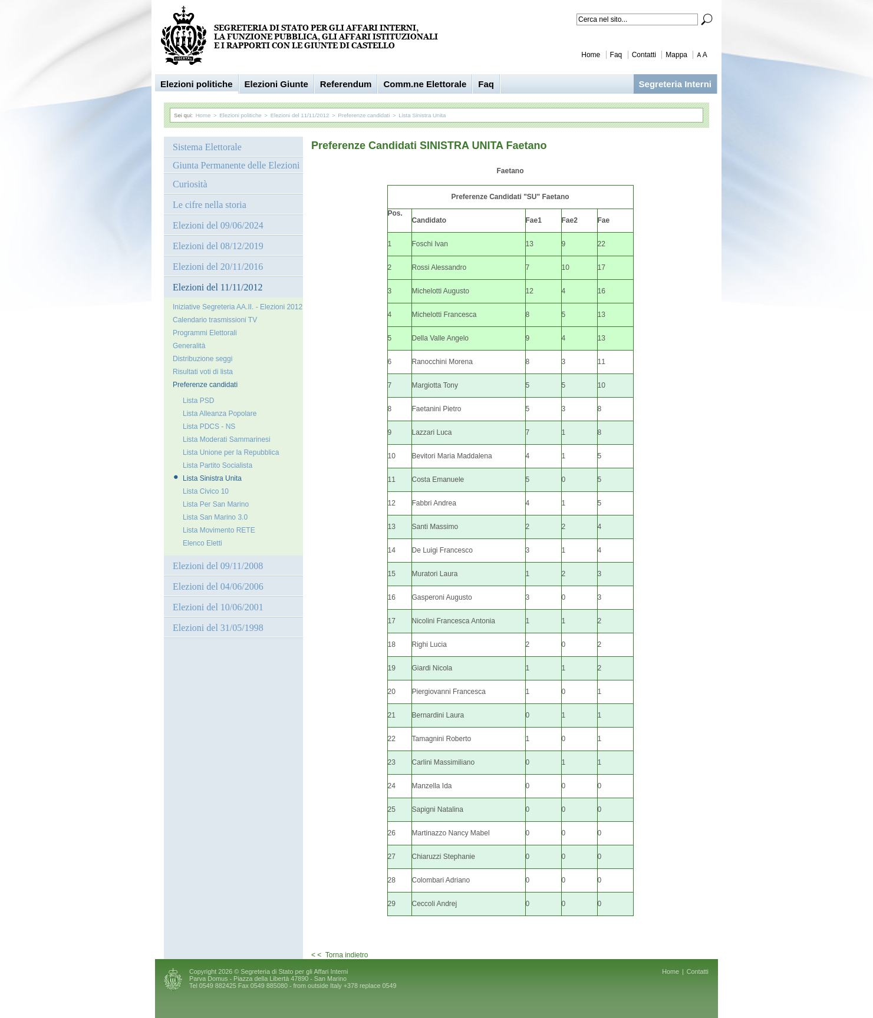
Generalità (189, 346)
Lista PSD (198, 400)
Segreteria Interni (675, 84)
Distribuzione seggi (202, 359)
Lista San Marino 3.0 (215, 517)
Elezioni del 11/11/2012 (300, 115)
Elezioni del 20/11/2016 (218, 267)
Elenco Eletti (202, 543)
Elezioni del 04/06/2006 (218, 586)
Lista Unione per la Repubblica (231, 452)
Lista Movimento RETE (219, 530)
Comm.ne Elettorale (424, 84)
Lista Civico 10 (206, 491)
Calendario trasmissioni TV (215, 320)
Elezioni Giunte (276, 84)
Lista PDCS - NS (209, 426)
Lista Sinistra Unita (422, 115)
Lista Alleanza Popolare (219, 413)
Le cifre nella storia (209, 205)
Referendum (346, 84)
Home (590, 55)
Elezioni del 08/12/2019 (218, 246)
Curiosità (190, 184)
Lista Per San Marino (216, 504)
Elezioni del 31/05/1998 (218, 628)
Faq (616, 55)
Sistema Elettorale (207, 147)
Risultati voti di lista (203, 372)
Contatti (644, 55)
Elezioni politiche (196, 84)
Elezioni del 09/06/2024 (218, 225)
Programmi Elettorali (205, 333)
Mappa (676, 55)
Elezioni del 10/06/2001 (218, 607)
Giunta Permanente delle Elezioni (236, 165)
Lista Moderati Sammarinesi (227, 439)
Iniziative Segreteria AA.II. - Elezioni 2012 (237, 307)
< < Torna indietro (339, 955)
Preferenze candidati (364, 115)
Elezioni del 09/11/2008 (218, 566)
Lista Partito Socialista (217, 465)
